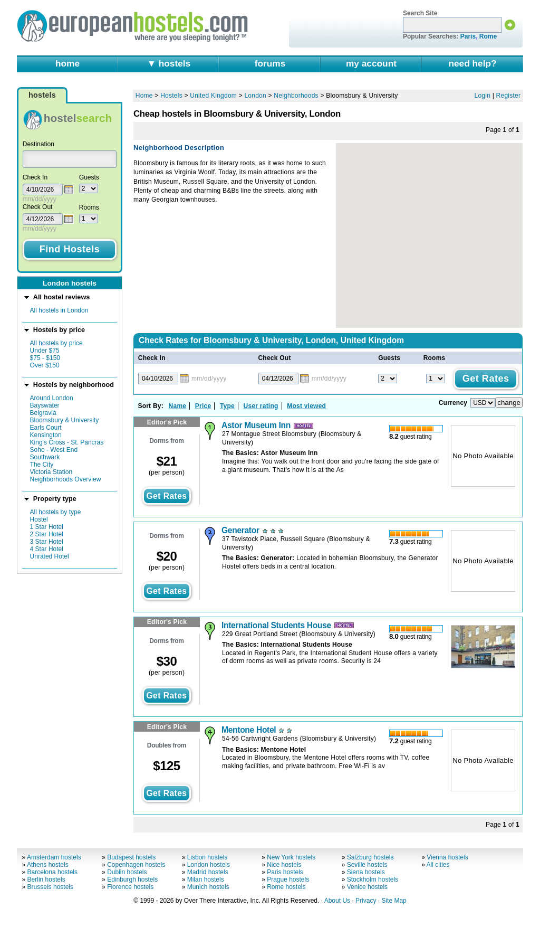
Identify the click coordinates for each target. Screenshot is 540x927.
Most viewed (306, 406)
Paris (468, 36)
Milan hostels (205, 879)
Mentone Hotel (248, 729)
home (67, 63)
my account (371, 63)
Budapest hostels (131, 857)
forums (270, 63)
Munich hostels (208, 887)
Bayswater (45, 405)
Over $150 (45, 365)
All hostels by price (56, 343)
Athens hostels (48, 864)
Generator (240, 530)
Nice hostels (284, 864)
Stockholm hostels (372, 879)
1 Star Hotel (46, 527)
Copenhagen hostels (136, 864)
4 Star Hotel (46, 549)
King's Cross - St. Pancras (67, 442)
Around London (51, 398)
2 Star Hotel (46, 534)
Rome (488, 36)
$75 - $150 (45, 358)
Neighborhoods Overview (65, 479)
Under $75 (45, 350)
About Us (337, 900)
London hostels (208, 864)
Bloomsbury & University (64, 420)
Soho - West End (54, 449)
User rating (261, 406)
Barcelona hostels (52, 872)
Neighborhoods (296, 95)
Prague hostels (288, 879)
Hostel (39, 519)
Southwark (45, 457)
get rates (166, 495)
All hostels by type (55, 512)
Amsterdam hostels (54, 857)
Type (227, 406)
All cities (438, 864)
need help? (472, 63)
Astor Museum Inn (256, 425)
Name (178, 406)
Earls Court (46, 427)
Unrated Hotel (49, 556)
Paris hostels (285, 872)
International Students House (276, 625)
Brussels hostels (50, 887)
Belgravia (43, 413)
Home (144, 95)
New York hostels (291, 857)
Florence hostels (130, 887)
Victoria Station (51, 472)
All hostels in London (59, 310)
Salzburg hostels (370, 857)
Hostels (171, 95)
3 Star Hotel (46, 541)
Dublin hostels (127, 872)
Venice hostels (367, 887)
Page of (502, 130)
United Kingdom (213, 95)
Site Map (393, 900)
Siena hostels (366, 872)
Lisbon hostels (207, 857)
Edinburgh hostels (132, 879)
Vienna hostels (447, 857)
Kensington (46, 435)
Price (203, 406)
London (255, 95)
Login (483, 95)
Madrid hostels (207, 872)
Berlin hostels (46, 879)
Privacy (365, 900)
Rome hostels (286, 887)
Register (508, 95)
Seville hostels (367, 864)
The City (42, 464)
